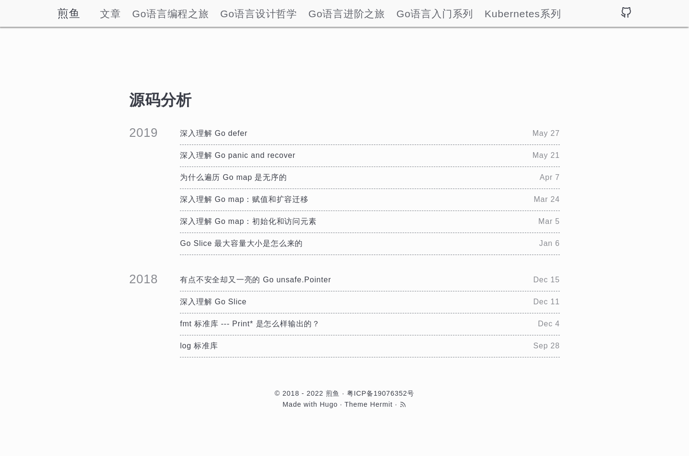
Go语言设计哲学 (258, 13)
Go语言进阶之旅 (346, 13)
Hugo (329, 404)
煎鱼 (68, 13)
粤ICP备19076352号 (380, 393)
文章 (110, 13)
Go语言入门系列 (435, 13)
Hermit (381, 404)
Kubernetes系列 (523, 13)
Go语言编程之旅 (170, 13)
